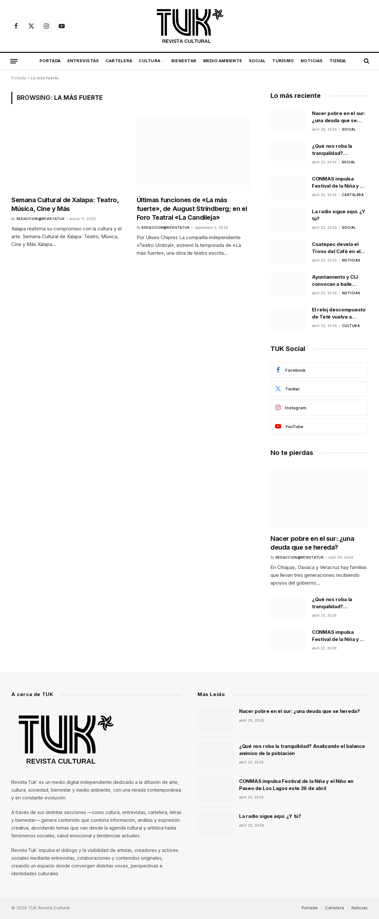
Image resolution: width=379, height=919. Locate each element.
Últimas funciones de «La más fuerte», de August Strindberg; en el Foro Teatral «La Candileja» (192, 208)
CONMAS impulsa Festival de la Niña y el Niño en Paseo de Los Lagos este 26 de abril (338, 182)
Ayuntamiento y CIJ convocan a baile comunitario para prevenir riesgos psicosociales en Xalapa (335, 280)
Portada (50, 60)
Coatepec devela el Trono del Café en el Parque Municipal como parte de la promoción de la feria (340, 248)
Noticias (312, 60)
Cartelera (119, 60)
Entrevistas (83, 60)
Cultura (149, 60)
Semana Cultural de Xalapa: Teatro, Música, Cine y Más (65, 204)
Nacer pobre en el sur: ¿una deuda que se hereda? (338, 117)
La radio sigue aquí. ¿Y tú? (338, 214)
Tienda (337, 60)
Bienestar (183, 60)
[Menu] (13, 61)
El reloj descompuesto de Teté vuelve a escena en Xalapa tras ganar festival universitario (339, 313)
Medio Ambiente (222, 60)
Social (257, 60)
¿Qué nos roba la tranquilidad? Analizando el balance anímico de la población (338, 150)
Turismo (283, 60)
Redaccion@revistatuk (40, 219)
